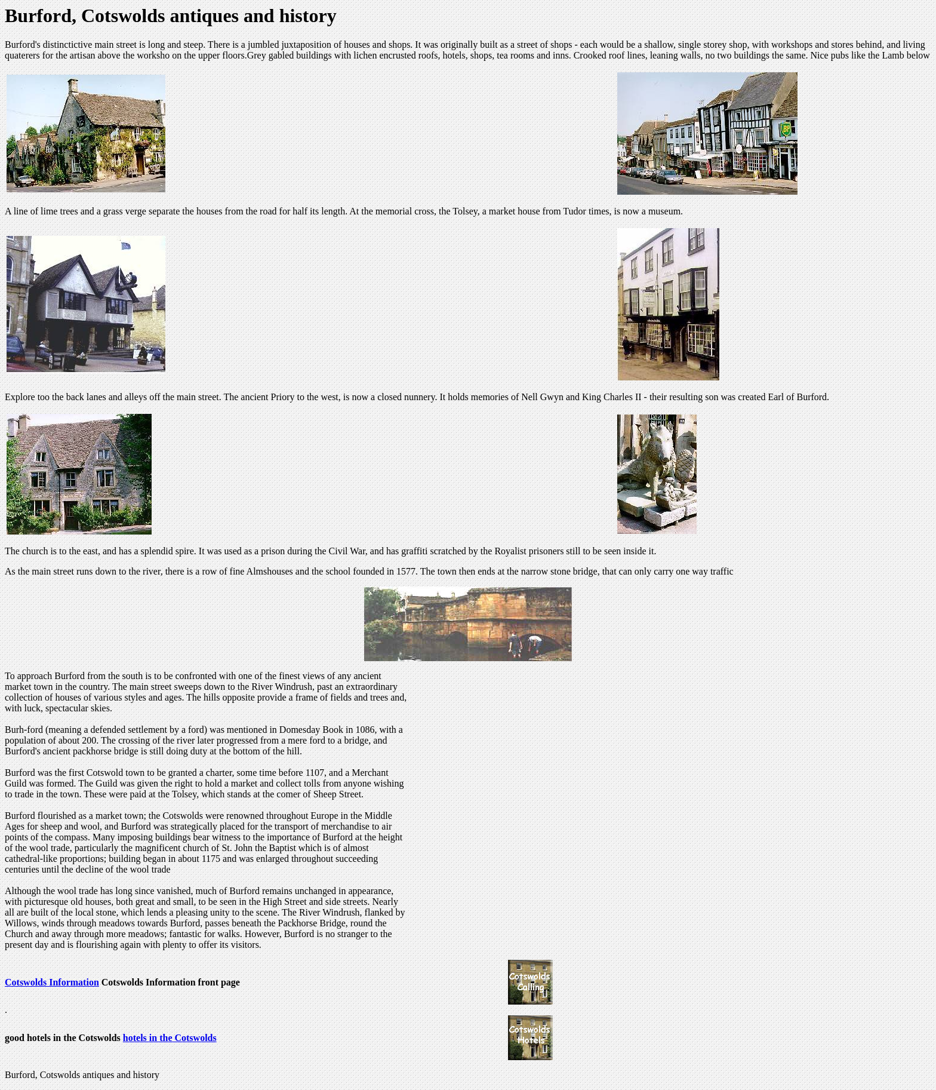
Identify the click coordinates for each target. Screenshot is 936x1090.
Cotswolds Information (52, 982)
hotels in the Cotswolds (170, 1038)
